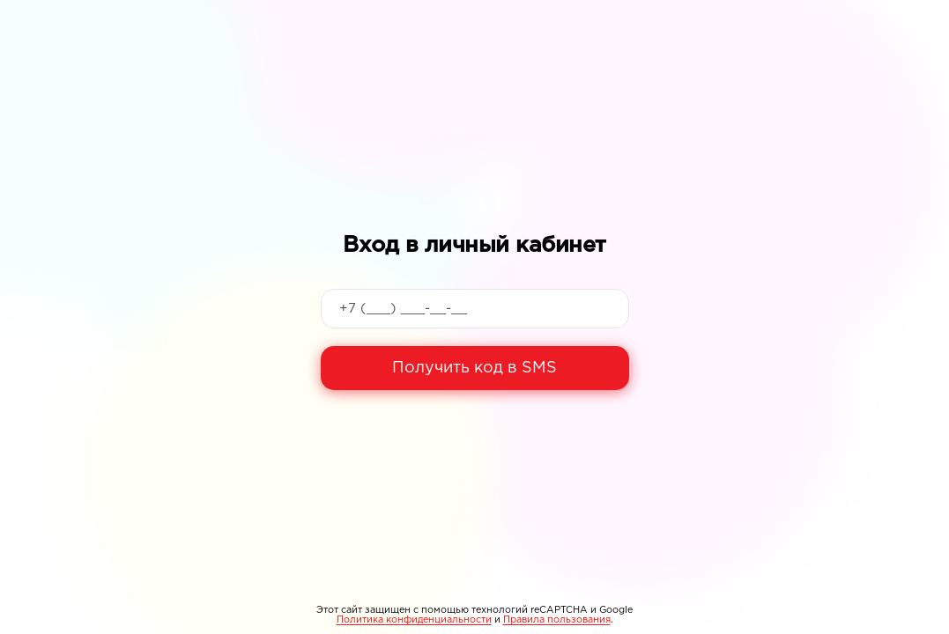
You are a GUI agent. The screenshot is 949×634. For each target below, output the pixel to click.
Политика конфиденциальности (414, 620)
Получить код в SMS (474, 368)
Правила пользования (557, 620)
